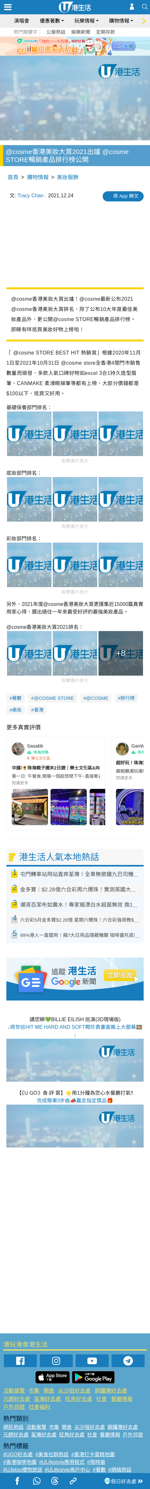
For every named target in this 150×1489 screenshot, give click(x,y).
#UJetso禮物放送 (22, 1469)
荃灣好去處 (47, 1399)
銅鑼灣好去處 (111, 1391)
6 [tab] (92, 46)
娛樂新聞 (80, 32)
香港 (39, 710)
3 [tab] (73, 46)
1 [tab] (61, 46)
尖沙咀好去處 (74, 1391)
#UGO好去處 (18, 1454)
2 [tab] (67, 46)
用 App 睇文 (126, 196)
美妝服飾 (67, 177)
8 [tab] (80, 53)
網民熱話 (13, 1427)
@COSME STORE (54, 698)
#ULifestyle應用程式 (62, 1462)
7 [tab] (73, 53)
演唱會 (21, 21)
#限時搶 (96, 1462)
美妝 (17, 710)
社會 (101, 1399)
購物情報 (119, 21)
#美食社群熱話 (52, 1454)
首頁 (13, 177)
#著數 (99, 1469)
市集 (34, 1391)
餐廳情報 (122, 1399)
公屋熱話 (55, 32)
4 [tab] (80, 46)
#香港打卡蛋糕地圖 (93, 1454)
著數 (17, 698)
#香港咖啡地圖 (20, 1462)
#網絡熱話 (120, 1469)
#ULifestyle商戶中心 (67, 1469)
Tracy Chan (30, 195)
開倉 (49, 1391)
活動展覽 (14, 1391)
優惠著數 (50, 21)
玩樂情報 (84, 21)
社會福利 (39, 1407)
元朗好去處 (16, 1399)
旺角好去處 (78, 1399)
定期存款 (105, 32)
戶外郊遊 (14, 1407)
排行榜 (127, 698)
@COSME (97, 698)
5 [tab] (86, 46)
